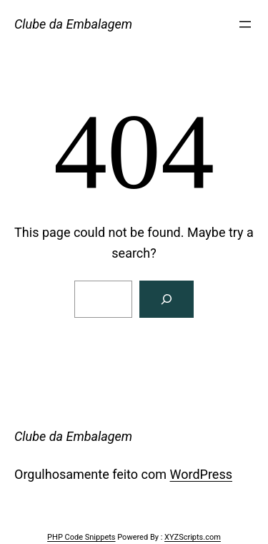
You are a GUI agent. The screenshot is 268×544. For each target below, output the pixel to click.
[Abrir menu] (245, 24)
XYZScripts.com (192, 537)
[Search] (166, 299)
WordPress (201, 474)
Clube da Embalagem (73, 23)
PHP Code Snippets (81, 537)
